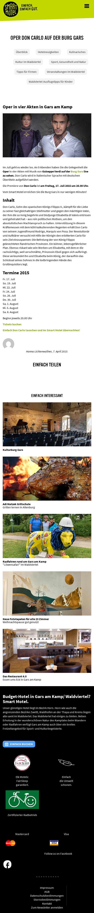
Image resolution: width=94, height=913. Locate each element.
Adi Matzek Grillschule (16, 504)
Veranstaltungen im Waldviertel (66, 71)
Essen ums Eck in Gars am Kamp (22, 679)
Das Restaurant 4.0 (15, 676)
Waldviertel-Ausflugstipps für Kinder (51, 81)
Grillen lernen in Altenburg (19, 507)
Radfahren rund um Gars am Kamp (24, 561)
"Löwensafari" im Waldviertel (20, 564)
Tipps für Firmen (26, 71)
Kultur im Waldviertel (28, 62)
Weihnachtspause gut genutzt (21, 622)
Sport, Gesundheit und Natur (68, 62)
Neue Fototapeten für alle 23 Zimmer (26, 619)
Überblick (22, 52)
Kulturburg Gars (13, 450)
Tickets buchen (12, 324)
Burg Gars (77, 171)
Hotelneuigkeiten (48, 52)
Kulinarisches (77, 52)
